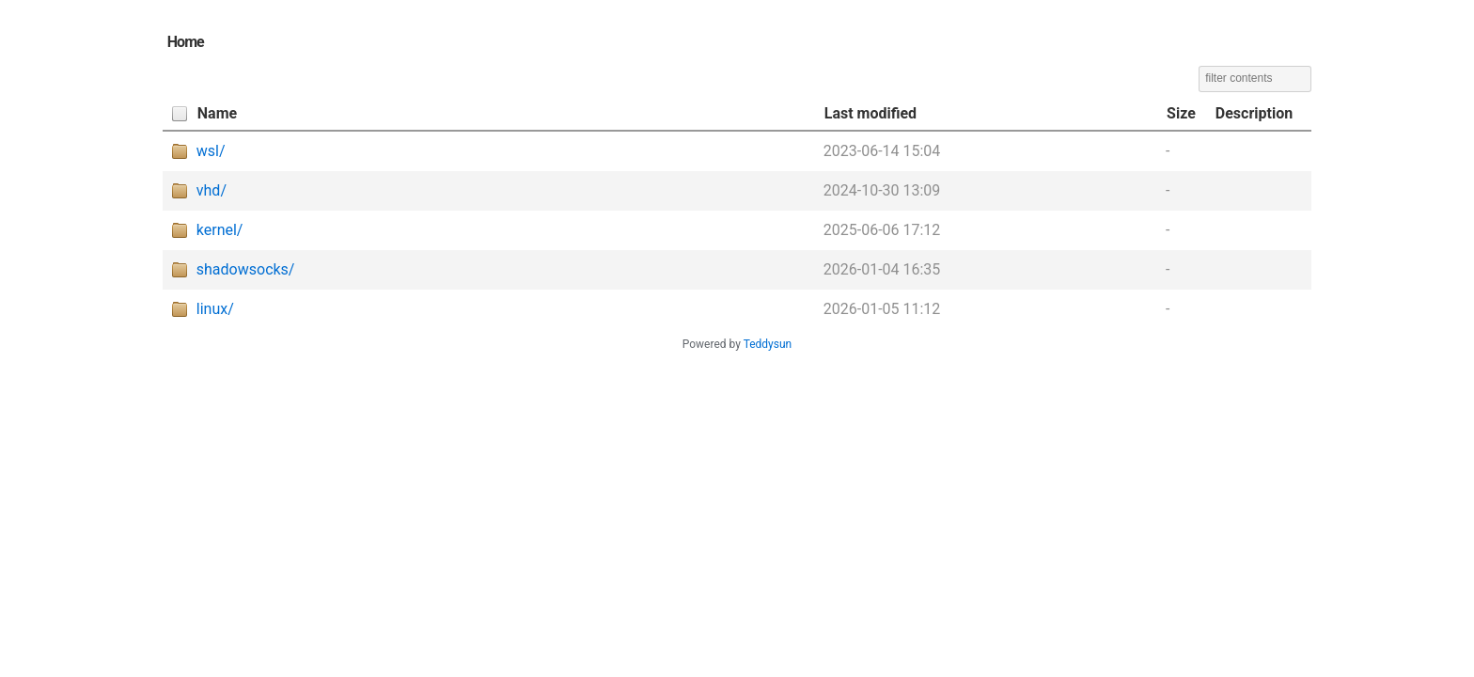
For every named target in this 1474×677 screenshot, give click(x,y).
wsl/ (211, 151)
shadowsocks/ (245, 269)
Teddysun (768, 344)
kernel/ (219, 230)
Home (185, 42)
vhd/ (211, 190)
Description (1254, 113)
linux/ (215, 309)
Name (217, 113)
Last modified (870, 113)
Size (1181, 113)
